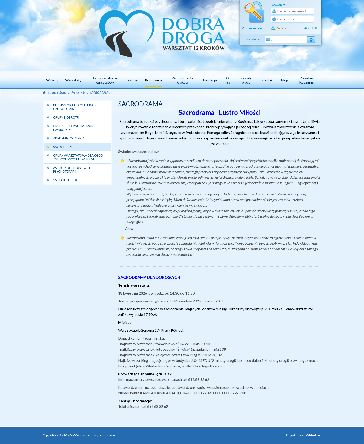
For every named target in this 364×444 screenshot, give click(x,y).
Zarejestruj (283, 28)
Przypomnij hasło (255, 28)
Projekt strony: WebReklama (303, 435)
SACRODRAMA (100, 92)
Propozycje (78, 92)
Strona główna (57, 92)
